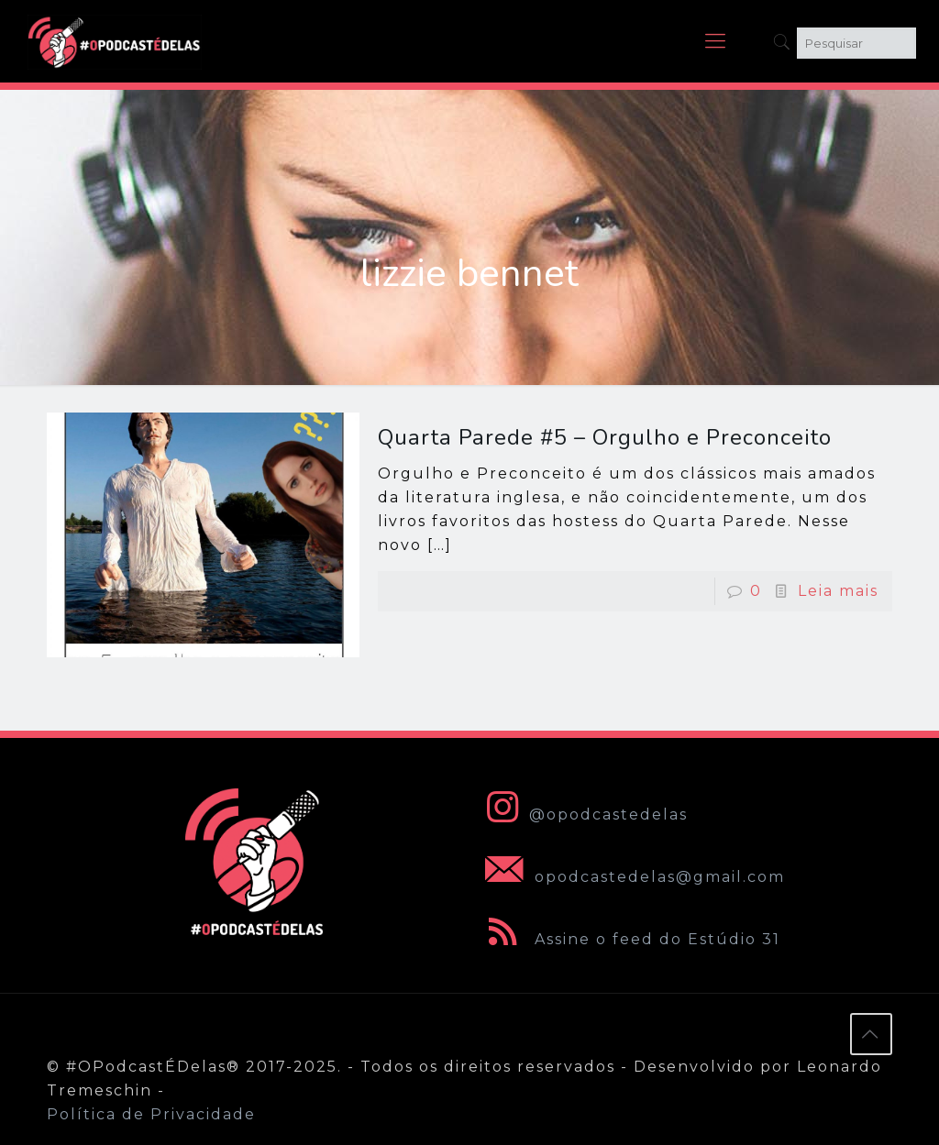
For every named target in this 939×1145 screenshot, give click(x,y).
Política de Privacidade (151, 1114)
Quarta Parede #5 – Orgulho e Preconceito (605, 437)
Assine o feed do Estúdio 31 (629, 939)
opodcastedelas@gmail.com (631, 877)
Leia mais (838, 591)
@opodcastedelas (583, 814)
